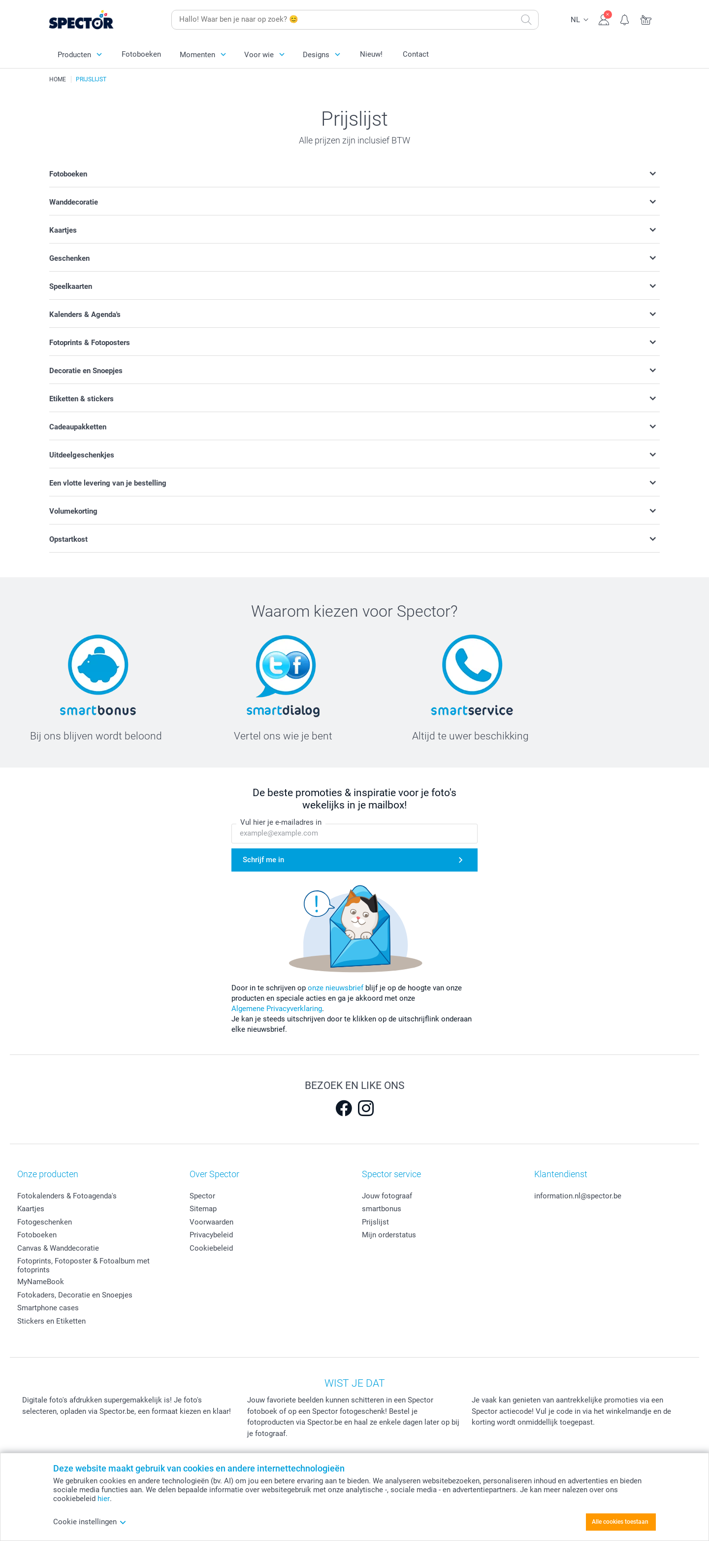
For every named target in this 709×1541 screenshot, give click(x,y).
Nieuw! (371, 54)
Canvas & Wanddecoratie (58, 1248)
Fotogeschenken (44, 1222)
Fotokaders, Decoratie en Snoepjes (74, 1295)
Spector (202, 1195)
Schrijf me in (263, 860)
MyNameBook (40, 1281)
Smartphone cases (48, 1307)
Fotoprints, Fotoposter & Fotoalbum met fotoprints (83, 1265)
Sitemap (203, 1208)
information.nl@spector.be (577, 1195)
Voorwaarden (211, 1222)
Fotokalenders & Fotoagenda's (67, 1195)
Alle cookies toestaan (620, 1521)
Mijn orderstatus (389, 1234)
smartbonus (381, 1208)
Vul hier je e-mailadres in (281, 822)
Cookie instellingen (90, 1521)
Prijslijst (375, 1222)
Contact (416, 54)
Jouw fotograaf (387, 1195)
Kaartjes (30, 1208)
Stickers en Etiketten (51, 1321)
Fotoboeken (141, 54)
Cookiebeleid (211, 1248)
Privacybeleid (211, 1234)
